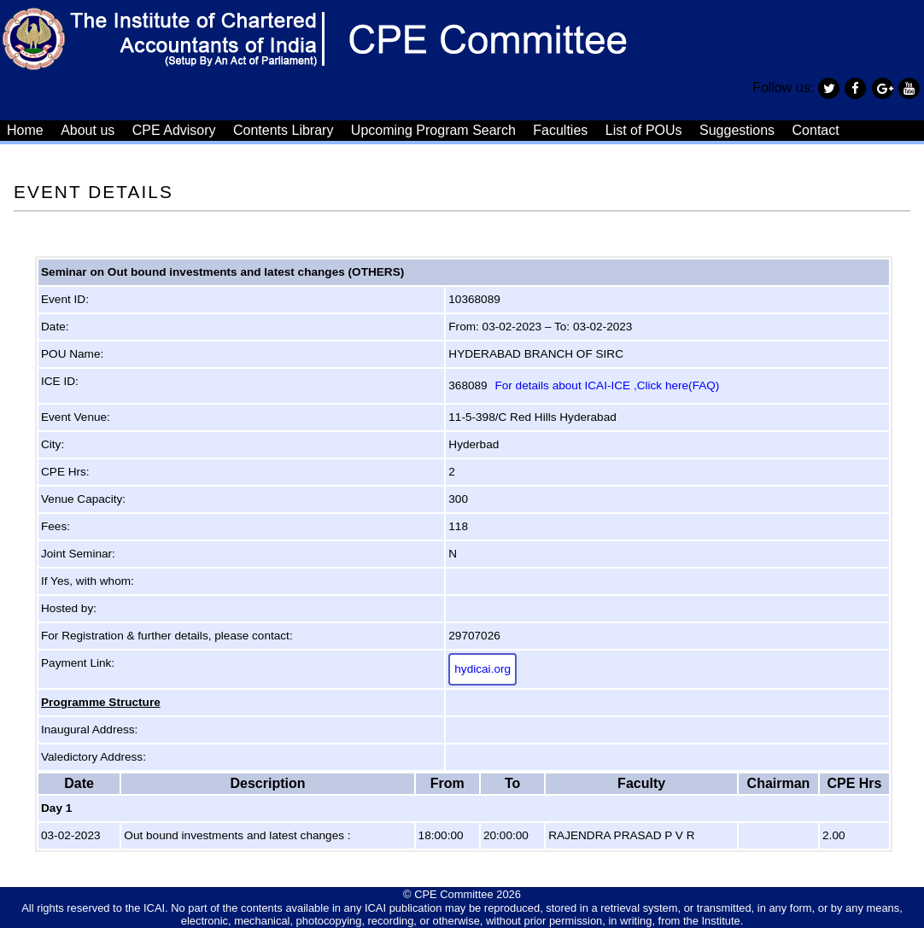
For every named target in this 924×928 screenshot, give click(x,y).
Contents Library (283, 130)
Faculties (560, 130)
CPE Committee (454, 894)
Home (25, 130)
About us (87, 130)
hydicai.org (482, 668)
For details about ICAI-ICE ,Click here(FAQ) (606, 385)
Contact (815, 130)
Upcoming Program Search (433, 130)
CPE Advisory (174, 130)
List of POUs (643, 130)
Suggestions (737, 130)
